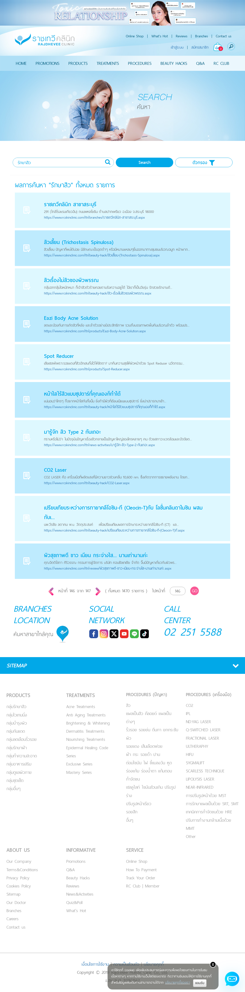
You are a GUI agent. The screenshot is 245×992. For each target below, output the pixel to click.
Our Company (18, 861)
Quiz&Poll (74, 902)
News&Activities (80, 894)
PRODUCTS (78, 63)
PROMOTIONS (47, 63)
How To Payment (141, 869)
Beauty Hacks (78, 877)
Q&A (200, 63)
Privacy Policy (17, 877)
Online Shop (135, 36)
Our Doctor (16, 902)
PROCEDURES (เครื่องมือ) (208, 694)
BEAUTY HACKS (174, 63)
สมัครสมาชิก (200, 47)
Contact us (223, 36)
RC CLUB (221, 63)
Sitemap (13, 894)
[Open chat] (232, 979)
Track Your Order (140, 877)
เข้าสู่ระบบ (177, 47)
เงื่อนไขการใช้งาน (95, 964)
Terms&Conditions (22, 869)
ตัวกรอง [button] (204, 162)
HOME (21, 63)
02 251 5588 (192, 632)
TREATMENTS (108, 63)
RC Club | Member (142, 886)
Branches (201, 36)
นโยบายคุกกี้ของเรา (177, 982)
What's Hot (159, 36)
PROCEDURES (139, 63)
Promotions (76, 861)
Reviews (181, 36)
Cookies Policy (18, 886)
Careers (12, 918)
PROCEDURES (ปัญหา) (146, 694)
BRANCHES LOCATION (32, 614)
